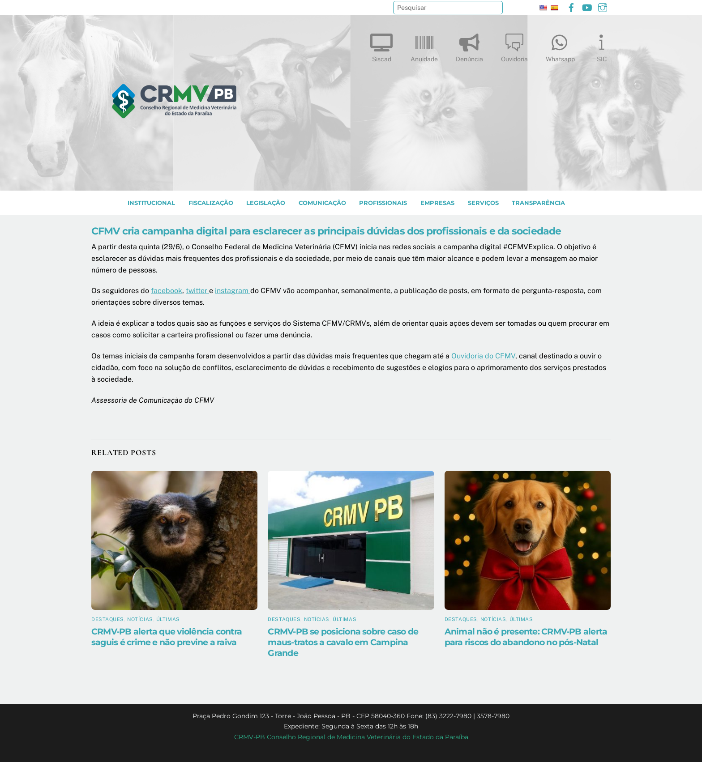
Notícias (140, 619)
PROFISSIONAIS (383, 203)
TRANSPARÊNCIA (538, 203)
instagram (232, 290)
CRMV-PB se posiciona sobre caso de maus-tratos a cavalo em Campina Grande (343, 642)
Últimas (168, 619)
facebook (166, 290)
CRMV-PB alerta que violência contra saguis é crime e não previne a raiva (166, 636)
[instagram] (602, 6)
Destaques (107, 619)
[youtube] (587, 6)
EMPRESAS (437, 203)
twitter (197, 290)
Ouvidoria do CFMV (483, 356)
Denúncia (469, 46)
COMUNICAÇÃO (322, 203)
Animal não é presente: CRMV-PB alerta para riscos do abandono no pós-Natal (526, 636)
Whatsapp (560, 46)
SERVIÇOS (483, 203)
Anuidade (424, 46)
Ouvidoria (514, 46)
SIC (602, 46)
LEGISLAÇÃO (265, 203)
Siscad (381, 46)
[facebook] (571, 6)
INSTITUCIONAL (151, 203)
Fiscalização (210, 203)
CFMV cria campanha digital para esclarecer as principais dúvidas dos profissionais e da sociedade (326, 231)
